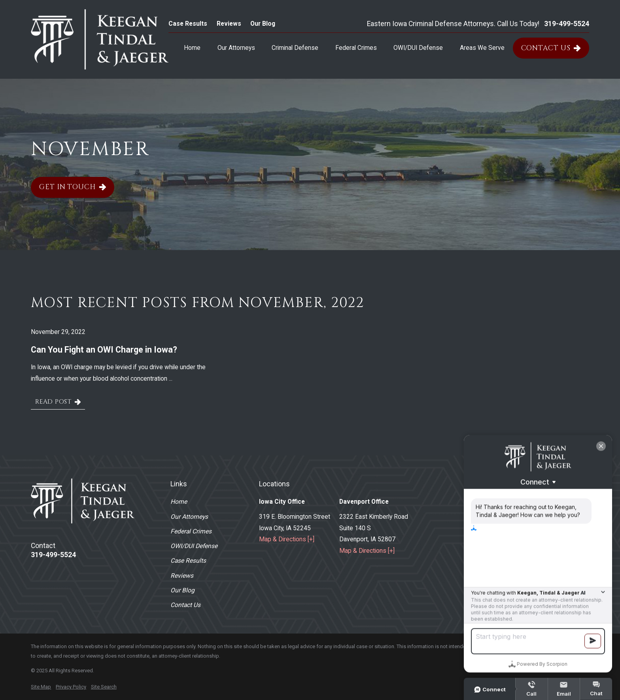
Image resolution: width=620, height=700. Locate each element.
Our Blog (262, 23)
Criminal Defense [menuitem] (295, 47)
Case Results (187, 23)
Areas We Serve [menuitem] (482, 47)
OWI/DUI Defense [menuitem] (418, 47)
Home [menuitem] (192, 47)
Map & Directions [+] (286, 539)
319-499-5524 (566, 24)
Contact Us (551, 48)
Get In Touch (72, 187)
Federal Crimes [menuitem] (356, 47)
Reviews (229, 23)
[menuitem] (41, 687)
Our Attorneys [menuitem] (236, 47)
